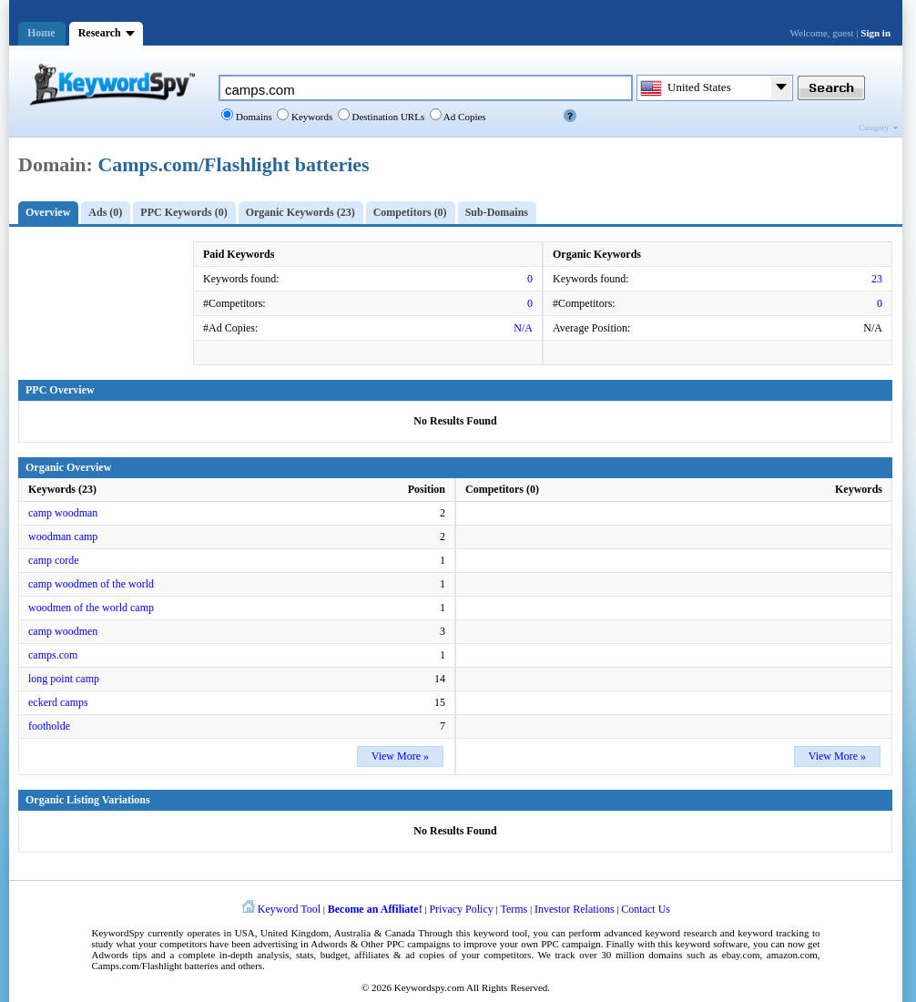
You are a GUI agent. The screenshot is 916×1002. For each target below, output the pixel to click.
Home (41, 32)
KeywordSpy (118, 932)
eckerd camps (58, 702)
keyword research (682, 932)
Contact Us (645, 909)
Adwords (328, 943)
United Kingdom (294, 932)
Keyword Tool (289, 909)
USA (245, 932)
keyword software (712, 943)
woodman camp (62, 536)
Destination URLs (387, 116)
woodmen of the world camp (91, 607)
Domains (252, 116)
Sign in (875, 32)
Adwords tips (120, 954)
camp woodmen (62, 631)
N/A (523, 328)
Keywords (310, 116)
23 (876, 278)
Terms (513, 909)
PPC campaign (570, 943)
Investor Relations (574, 909)
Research (99, 32)
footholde (49, 726)
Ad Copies (464, 116)
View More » (400, 756)
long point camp (63, 678)
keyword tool (500, 932)
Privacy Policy (461, 909)
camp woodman (62, 512)
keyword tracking (773, 932)
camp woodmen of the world (91, 584)
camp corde (53, 560)
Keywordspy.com (429, 987)
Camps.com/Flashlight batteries (233, 164)
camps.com (52, 655)
